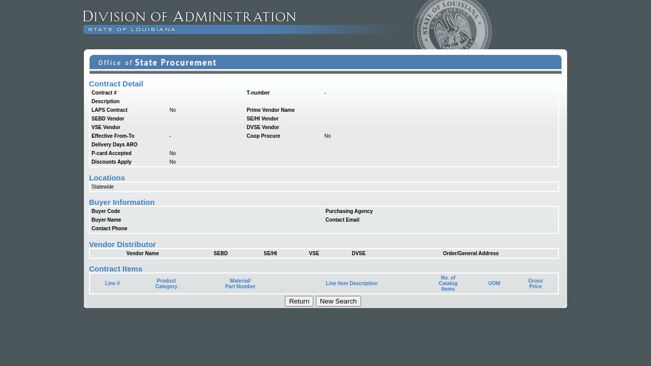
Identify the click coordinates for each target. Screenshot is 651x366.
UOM (494, 283)
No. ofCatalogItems (448, 283)
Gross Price (535, 283)
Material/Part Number (240, 283)
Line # (112, 283)
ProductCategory (166, 283)
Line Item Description (352, 283)
